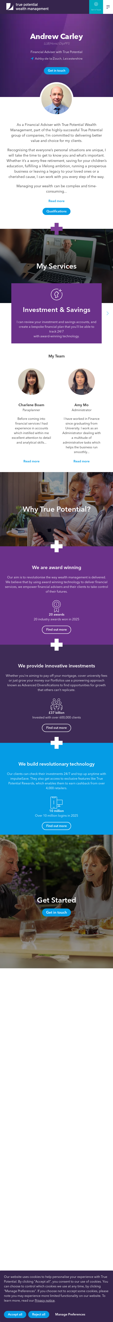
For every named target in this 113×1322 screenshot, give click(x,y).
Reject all (38, 1314)
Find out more (56, 629)
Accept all (15, 1314)
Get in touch (56, 70)
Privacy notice (45, 1300)
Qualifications (56, 211)
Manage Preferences (70, 1314)
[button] (108, 313)
